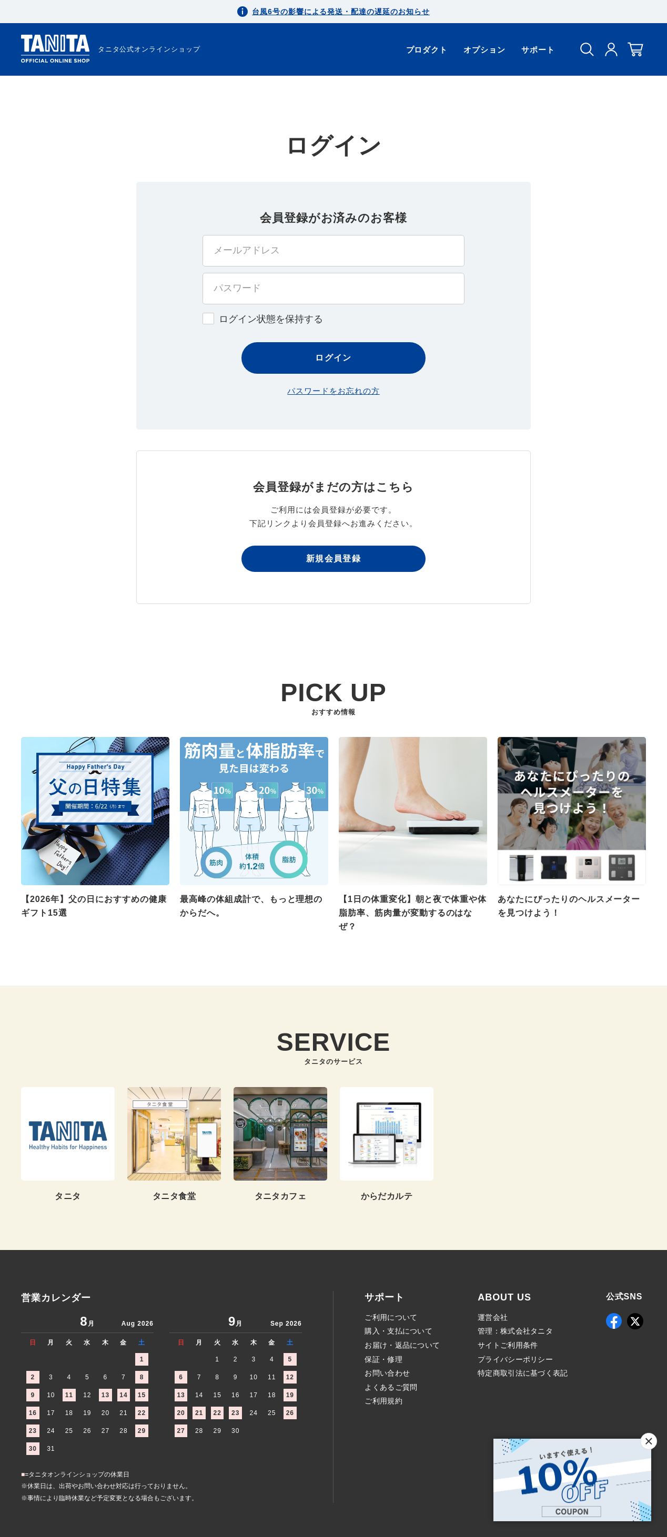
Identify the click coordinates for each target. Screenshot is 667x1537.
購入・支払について (398, 1331)
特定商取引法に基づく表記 (523, 1373)
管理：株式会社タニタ (515, 1331)
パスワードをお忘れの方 (333, 390)
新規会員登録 (333, 558)
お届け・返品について (402, 1345)
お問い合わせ (387, 1373)
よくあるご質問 (391, 1387)
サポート (538, 49)
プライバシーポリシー (515, 1359)
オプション (484, 49)
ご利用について (391, 1317)
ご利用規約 (383, 1401)
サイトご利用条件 (508, 1345)
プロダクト (427, 49)
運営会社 (493, 1317)
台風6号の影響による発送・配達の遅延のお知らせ (341, 11)
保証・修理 (383, 1359)
